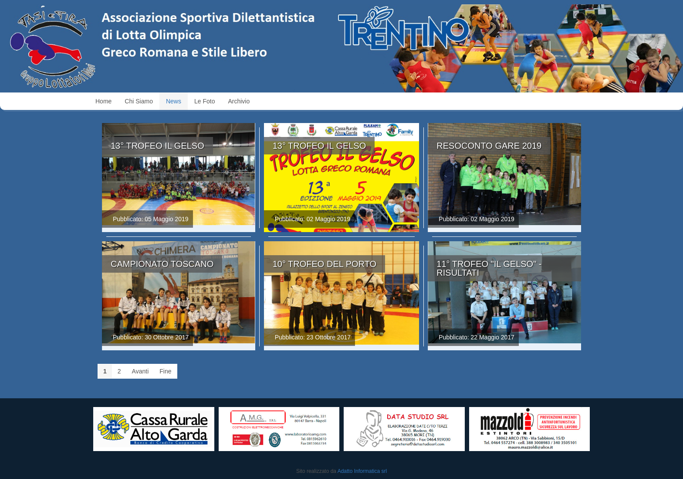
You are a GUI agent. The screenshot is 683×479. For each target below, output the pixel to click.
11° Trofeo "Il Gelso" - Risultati (488, 268)
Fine (165, 371)
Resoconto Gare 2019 (488, 146)
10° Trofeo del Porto (324, 264)
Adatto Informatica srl (362, 471)
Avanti (140, 371)
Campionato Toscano (162, 264)
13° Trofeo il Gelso (157, 146)
